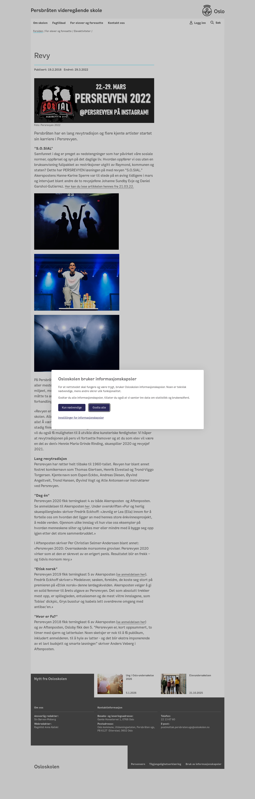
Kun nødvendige (72, 407)
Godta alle (99, 407)
